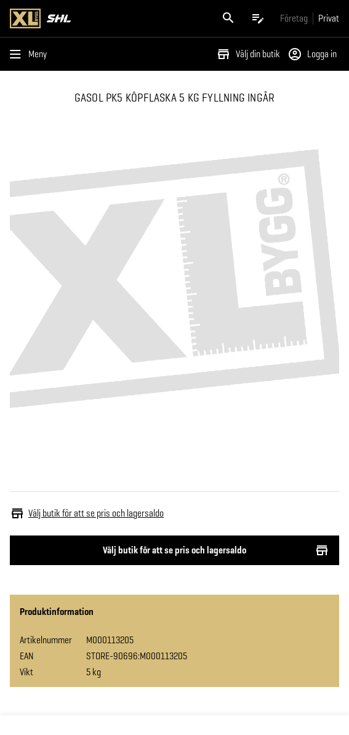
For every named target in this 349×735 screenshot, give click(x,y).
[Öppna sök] (228, 18)
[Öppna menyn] (31, 54)
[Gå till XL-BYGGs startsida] (91, 18)
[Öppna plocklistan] (258, 18)
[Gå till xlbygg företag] (294, 18)
